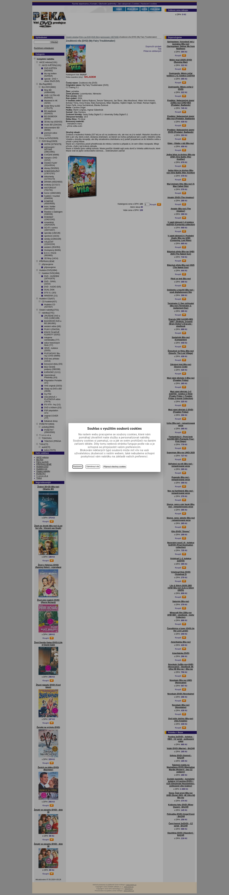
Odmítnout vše (92, 466)
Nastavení (77, 466)
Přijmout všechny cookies (114, 466)
